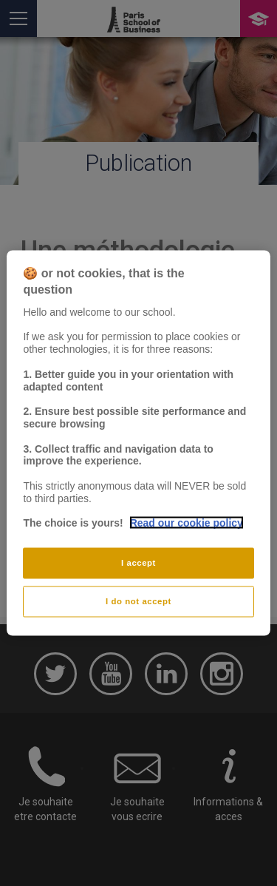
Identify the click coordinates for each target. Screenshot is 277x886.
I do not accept (138, 601)
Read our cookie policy (186, 523)
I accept (138, 562)
